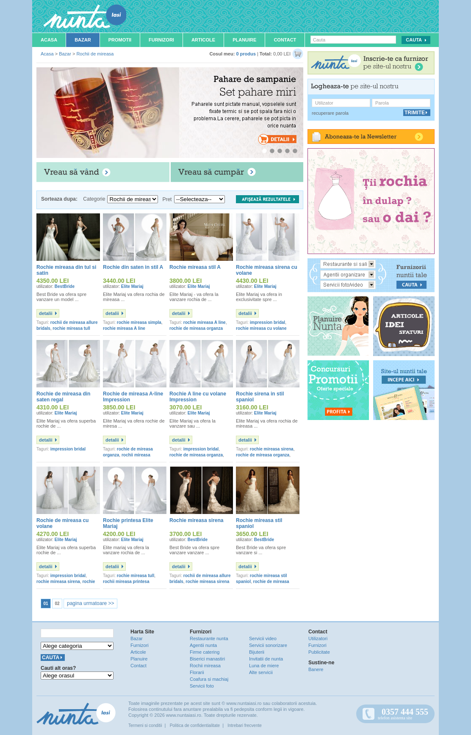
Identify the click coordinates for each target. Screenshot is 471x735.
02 (57, 603)
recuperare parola (330, 113)
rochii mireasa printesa (126, 581)
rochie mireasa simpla (139, 322)
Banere (315, 669)
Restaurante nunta (209, 638)
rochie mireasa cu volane (261, 328)
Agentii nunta (203, 645)
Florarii (197, 672)
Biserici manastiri (207, 658)
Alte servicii (261, 672)
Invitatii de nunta (266, 658)
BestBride (65, 286)
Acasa (49, 39)
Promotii (119, 39)
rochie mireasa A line (124, 328)
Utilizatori (317, 638)
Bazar (83, 39)
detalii (46, 313)
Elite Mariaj (132, 286)
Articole (203, 39)
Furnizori (161, 39)
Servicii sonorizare (268, 645)
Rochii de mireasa (95, 53)
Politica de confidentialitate (195, 725)
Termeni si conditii (145, 725)
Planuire (244, 39)
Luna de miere (264, 665)
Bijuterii (256, 652)
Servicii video (263, 638)
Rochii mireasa (205, 665)
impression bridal (267, 322)
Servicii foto (202, 685)
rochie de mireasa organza (196, 328)
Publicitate (319, 652)
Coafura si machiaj (209, 679)
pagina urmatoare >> (90, 603)
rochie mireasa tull (71, 328)
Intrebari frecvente (244, 725)
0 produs (245, 53)
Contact (285, 39)
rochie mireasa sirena (272, 449)
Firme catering (204, 652)
